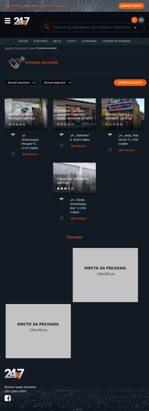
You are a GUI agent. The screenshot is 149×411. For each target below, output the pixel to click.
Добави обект (131, 5)
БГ (134, 20)
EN (141, 20)
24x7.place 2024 (15, 391)
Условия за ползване (116, 41)
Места (57, 41)
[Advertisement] (38, 275)
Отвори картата (130, 82)
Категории (40, 41)
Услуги (71, 41)
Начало (23, 41)
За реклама (89, 41)
